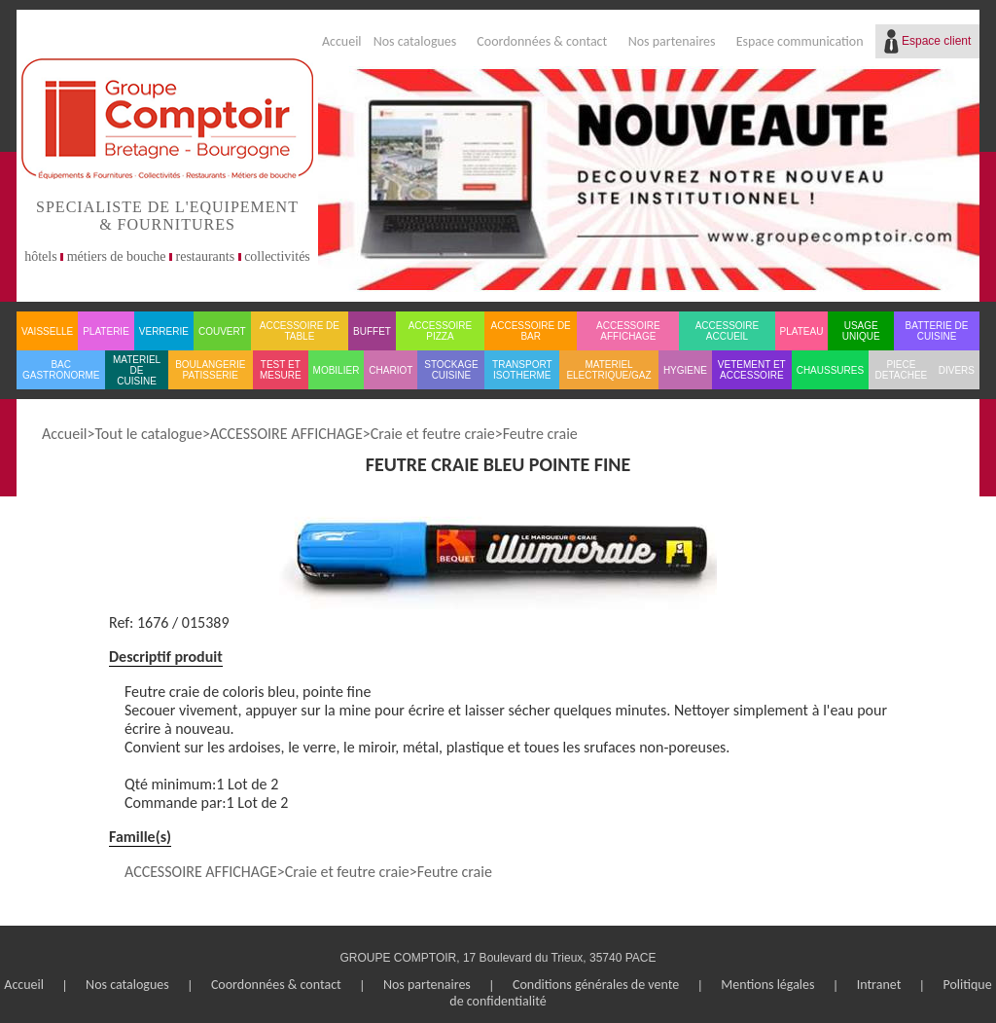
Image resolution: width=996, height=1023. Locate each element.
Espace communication (800, 41)
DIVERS (957, 370)
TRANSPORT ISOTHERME (522, 370)
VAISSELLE (47, 331)
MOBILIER (336, 370)
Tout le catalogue (147, 433)
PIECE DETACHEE (901, 370)
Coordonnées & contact (542, 41)
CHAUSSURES (830, 370)
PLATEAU (802, 331)
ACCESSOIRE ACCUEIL (727, 331)
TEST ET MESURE (281, 370)
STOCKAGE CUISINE (451, 370)
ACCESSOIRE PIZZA (441, 331)
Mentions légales (767, 984)
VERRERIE (164, 331)
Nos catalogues (415, 41)
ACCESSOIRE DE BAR (531, 331)
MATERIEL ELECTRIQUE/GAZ (608, 370)
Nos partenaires (672, 41)
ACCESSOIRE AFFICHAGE (628, 331)
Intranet (879, 984)
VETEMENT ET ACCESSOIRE (752, 370)
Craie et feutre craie (433, 433)
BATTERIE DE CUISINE (937, 331)
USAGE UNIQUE (861, 331)
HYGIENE (685, 370)
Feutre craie (540, 433)
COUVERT (222, 331)
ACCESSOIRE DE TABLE (299, 331)
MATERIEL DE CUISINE (136, 370)
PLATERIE (106, 331)
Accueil (342, 41)
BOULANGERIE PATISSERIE (210, 370)
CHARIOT (390, 370)
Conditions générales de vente (596, 984)
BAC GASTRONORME (60, 370)
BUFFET (372, 331)
